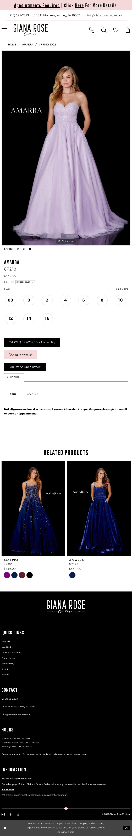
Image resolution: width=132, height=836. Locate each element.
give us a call (119, 409)
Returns (5, 674)
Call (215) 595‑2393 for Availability (32, 342)
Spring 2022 (47, 44)
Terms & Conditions (11, 652)
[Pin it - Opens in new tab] (24, 249)
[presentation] (33, 508)
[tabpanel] (66, 148)
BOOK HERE (8, 789)
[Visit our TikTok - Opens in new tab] (18, 814)
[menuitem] (66, 15)
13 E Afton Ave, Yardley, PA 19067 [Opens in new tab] (18, 706)
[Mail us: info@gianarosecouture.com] (105, 15)
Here (79, 5)
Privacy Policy (8, 658)
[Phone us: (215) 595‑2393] (18, 15)
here (71, 832)
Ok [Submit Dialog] (126, 828)
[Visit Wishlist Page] (116, 30)
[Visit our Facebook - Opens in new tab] (11, 814)
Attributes (14, 377)
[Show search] (104, 30)
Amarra (27, 44)
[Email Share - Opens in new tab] (30, 249)
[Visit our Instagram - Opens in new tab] (3, 814)
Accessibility (8, 663)
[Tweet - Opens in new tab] (18, 249)
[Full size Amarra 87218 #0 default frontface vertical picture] (66, 148)
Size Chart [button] (122, 289)
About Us (6, 641)
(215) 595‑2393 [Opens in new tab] (10, 699)
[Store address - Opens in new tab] (57, 15)
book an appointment (22, 413)
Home (12, 44)
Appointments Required (37, 5)
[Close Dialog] (5, 828)
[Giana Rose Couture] (31, 30)
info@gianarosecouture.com (16, 714)
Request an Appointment (25, 367)
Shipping (6, 669)
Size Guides (7, 647)
